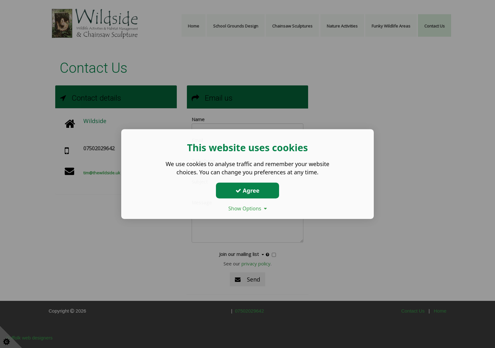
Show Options (247, 208)
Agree (247, 190)
